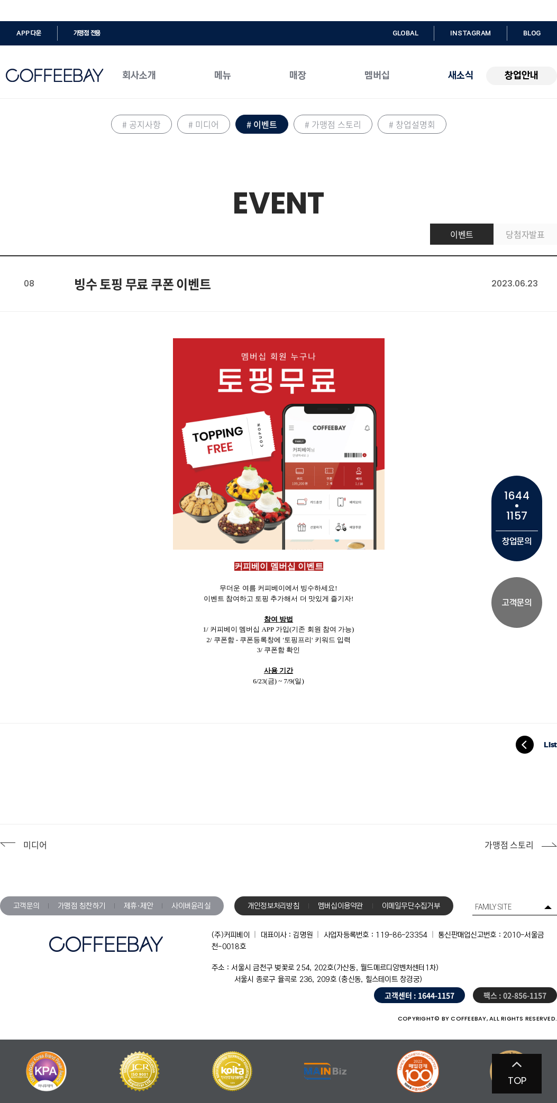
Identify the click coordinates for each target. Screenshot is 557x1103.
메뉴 (222, 75)
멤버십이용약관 (340, 906)
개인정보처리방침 (273, 906)
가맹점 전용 (87, 33)
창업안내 (521, 75)
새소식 (460, 75)
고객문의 (26, 906)
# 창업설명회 (412, 124)
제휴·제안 (138, 906)
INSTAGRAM (470, 33)
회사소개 (139, 75)
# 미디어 (203, 124)
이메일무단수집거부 (411, 906)
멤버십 (377, 75)
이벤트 (461, 234)
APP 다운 (28, 33)
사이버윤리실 (191, 906)
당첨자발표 (525, 234)
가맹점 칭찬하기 (81, 906)
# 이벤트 (261, 124)
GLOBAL (405, 33)
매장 (297, 75)
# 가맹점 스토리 (333, 124)
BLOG (532, 33)
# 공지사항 (141, 124)
